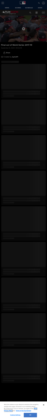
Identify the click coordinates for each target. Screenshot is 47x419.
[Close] (43, 405)
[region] (23, 410)
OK (30, 415)
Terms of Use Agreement (23, 411)
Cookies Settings (15, 415)
